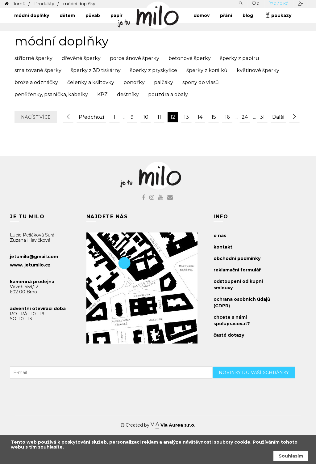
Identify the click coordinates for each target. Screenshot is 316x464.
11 (159, 117)
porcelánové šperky (134, 58)
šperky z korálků (206, 70)
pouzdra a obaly (168, 94)
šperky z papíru (239, 58)
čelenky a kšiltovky (90, 82)
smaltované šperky (38, 70)
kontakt (223, 247)
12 (172, 117)
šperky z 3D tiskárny (96, 70)
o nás (220, 235)
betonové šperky (189, 58)
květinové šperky (258, 70)
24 (245, 117)
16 (227, 117)
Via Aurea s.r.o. (173, 425)
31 (262, 117)
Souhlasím (291, 456)
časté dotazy (229, 335)
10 (145, 117)
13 (186, 117)
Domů (17, 3)
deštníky (128, 94)
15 (213, 117)
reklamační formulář (237, 270)
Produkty (44, 3)
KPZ (102, 94)
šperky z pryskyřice (153, 70)
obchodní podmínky (237, 258)
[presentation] (259, 391)
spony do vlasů (200, 82)
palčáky (163, 82)
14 (200, 117)
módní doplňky (79, 3)
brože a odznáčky (36, 82)
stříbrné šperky (33, 58)
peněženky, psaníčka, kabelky (51, 94)
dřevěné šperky (81, 58)
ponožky (134, 82)
